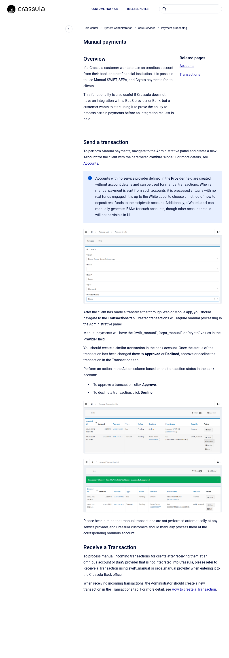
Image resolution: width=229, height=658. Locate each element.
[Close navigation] (68, 28)
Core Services (146, 28)
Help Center (90, 28)
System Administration (118, 28)
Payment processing (174, 28)
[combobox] (190, 9)
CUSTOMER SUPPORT (105, 9)
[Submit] (164, 9)
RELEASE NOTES (137, 9)
